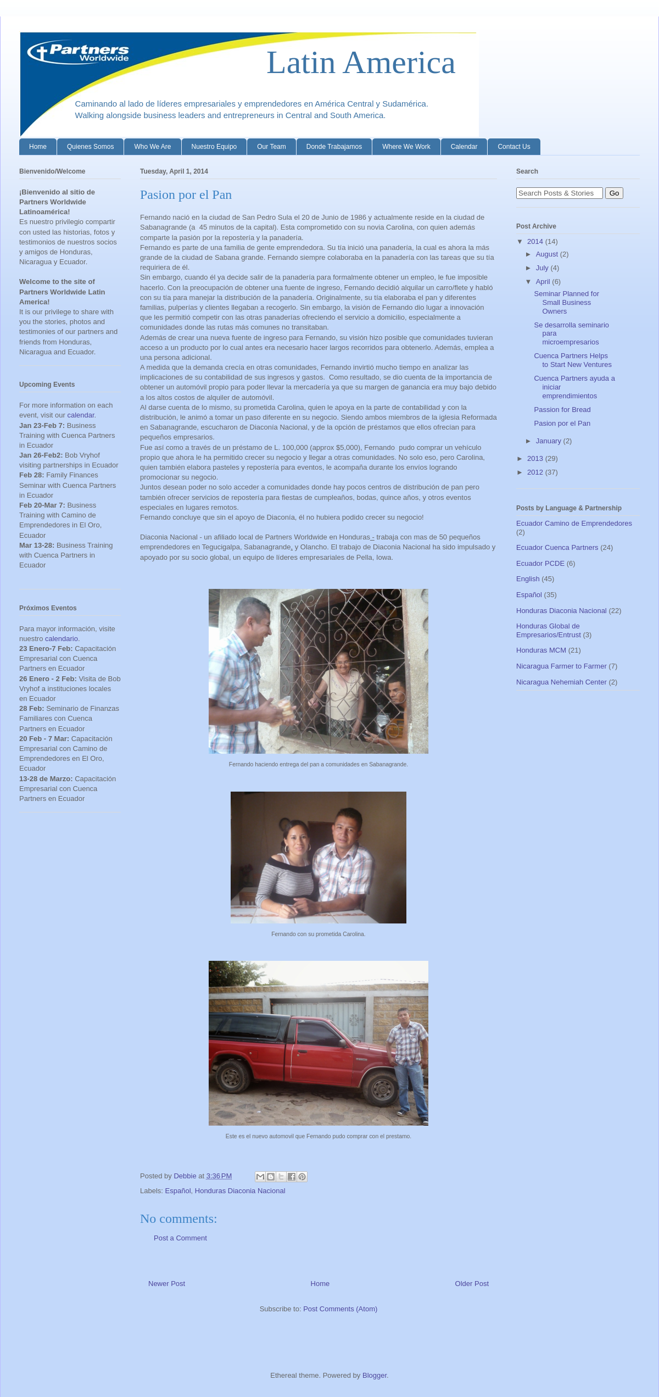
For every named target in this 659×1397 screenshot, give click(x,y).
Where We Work (406, 147)
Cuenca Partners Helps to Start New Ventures (572, 360)
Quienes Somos (90, 147)
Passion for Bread (562, 409)
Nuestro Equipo (214, 147)
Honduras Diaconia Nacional (240, 1191)
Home (38, 147)
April (544, 281)
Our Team (271, 147)
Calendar (464, 147)
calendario (61, 639)
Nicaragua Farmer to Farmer (561, 666)
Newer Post (166, 1283)
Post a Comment (180, 1238)
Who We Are (152, 147)
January (549, 441)
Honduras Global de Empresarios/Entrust (548, 630)
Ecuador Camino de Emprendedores (574, 523)
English (528, 579)
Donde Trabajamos (334, 147)
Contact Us (514, 147)
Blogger (374, 1375)
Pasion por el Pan (562, 423)
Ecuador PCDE (540, 563)
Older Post (472, 1283)
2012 (536, 472)
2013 (536, 458)
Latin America (237, 62)
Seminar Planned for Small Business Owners (566, 302)
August (548, 254)
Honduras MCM (541, 650)
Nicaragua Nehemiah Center (561, 682)
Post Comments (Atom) (340, 1309)
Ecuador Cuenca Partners (557, 547)
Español (178, 1191)
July (543, 268)
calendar (80, 415)
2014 (536, 241)
